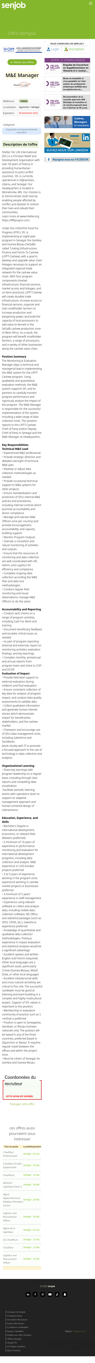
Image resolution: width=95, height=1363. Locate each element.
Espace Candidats (15, 1331)
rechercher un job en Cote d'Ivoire (80, 1345)
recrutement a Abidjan (71, 1349)
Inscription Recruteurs (17, 1319)
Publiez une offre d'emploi (19, 1335)
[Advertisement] (67, 192)
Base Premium (13, 1350)
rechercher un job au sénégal (75, 1341)
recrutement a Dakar (87, 1343)
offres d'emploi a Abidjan (86, 1347)
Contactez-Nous (14, 1315)
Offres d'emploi (14, 1338)
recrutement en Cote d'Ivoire (71, 1347)
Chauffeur (8, 1247)
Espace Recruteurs (15, 1323)
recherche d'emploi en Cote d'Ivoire (60, 1345)
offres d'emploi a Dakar (75, 1343)
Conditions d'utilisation (17, 1327)
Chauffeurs (9, 1175)
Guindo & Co (79, 1331)
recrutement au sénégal (61, 1343)
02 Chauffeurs (10, 1239)
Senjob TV (12, 1342)
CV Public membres (16, 1346)
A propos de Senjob (16, 1312)
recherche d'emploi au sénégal (59, 1341)
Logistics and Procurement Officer (10, 1217)
